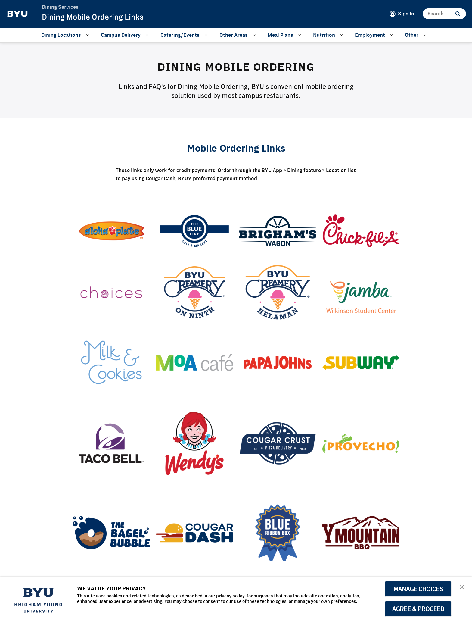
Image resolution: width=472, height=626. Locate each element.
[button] (462, 587)
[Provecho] (361, 443)
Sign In (406, 13)
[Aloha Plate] (111, 230)
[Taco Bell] (111, 443)
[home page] (17, 14)
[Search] (444, 13)
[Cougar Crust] (277, 443)
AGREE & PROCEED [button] (418, 609)
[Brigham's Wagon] (277, 231)
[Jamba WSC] (361, 292)
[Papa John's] (277, 362)
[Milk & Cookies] (111, 362)
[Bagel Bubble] (111, 532)
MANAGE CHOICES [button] (418, 589)
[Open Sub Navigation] (88, 34)
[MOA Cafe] (194, 362)
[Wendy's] (194, 443)
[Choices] (111, 292)
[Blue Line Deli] (194, 231)
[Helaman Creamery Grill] (277, 292)
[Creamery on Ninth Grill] (194, 292)
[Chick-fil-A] (361, 230)
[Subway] (361, 362)
